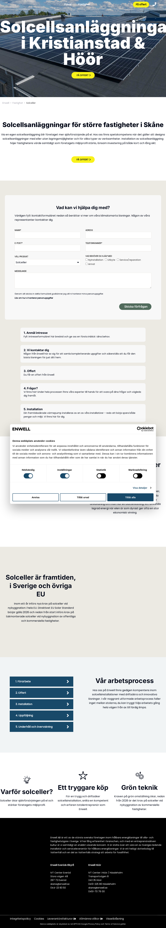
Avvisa (36, 497)
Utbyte (111, 259)
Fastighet (84, 4)
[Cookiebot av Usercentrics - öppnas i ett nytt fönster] (139, 429)
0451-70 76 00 (96, 891)
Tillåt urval (83, 497)
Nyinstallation (95, 259)
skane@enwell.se (60, 884)
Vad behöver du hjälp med (98, 256)
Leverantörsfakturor (62, 919)
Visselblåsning (116, 919)
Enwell (5, 103)
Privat (67, 4)
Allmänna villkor (92, 919)
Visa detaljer (140, 487)
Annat (91, 264)
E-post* (19, 243)
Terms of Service (112, 924)
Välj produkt (21, 256)
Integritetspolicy (20, 919)
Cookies (39, 919)
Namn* (18, 230)
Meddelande (20, 271)
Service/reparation (130, 259)
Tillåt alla (130, 497)
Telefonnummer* (93, 243)
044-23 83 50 (58, 887)
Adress (89, 230)
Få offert (140, 4)
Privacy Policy (94, 924)
